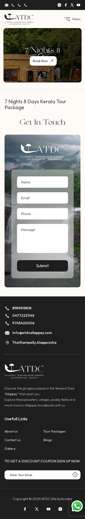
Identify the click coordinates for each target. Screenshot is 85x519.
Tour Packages (54, 431)
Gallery (10, 448)
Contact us (13, 440)
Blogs (47, 440)
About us (11, 431)
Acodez (66, 499)
